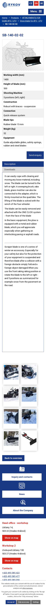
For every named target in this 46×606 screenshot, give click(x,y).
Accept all (10, 602)
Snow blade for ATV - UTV (31, 21)
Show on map (11, 538)
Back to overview (13, 458)
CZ (30, 3)
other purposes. (27, 588)
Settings (36, 602)
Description (10, 164)
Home (4, 18)
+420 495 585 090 (11, 580)
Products (15, 18)
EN (36, 3)
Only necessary (23, 602)
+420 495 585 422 (11, 573)
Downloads (9, 169)
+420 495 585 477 (11, 576)
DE (41, 3)
